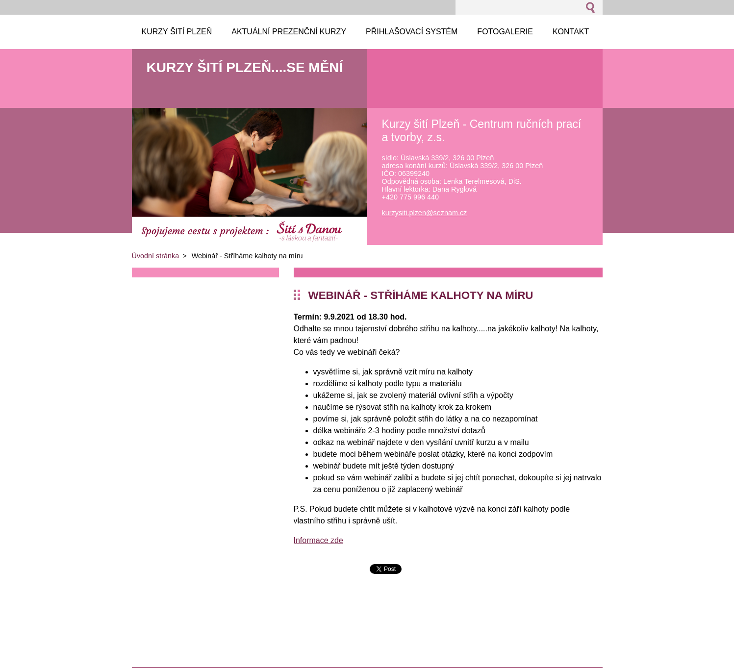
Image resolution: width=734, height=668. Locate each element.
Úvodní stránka (155, 256)
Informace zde (318, 540)
